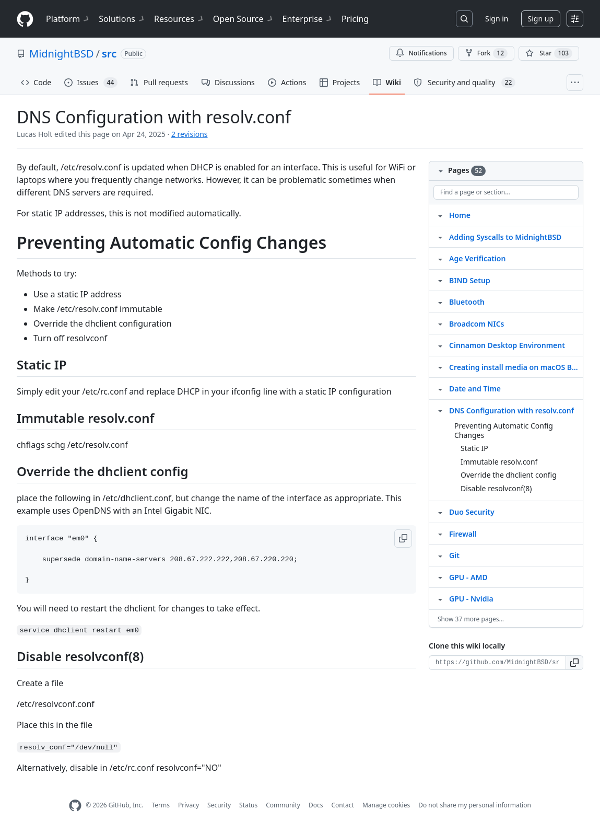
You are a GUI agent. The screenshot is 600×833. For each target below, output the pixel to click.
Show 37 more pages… (471, 619)
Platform (68, 19)
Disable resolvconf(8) (496, 488)
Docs (316, 805)
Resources (179, 19)
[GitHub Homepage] (75, 805)
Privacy (188, 805)
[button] (403, 538)
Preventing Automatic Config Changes (503, 430)
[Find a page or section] (506, 192)
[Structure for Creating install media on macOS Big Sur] (440, 366)
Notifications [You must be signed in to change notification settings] (421, 53)
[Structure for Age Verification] (440, 258)
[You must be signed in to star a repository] (549, 53)
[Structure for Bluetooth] (440, 301)
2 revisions (189, 134)
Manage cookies (386, 805)
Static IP (474, 448)
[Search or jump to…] (464, 19)
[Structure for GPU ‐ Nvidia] (440, 598)
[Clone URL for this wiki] (497, 662)
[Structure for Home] (440, 214)
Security (219, 805)
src (109, 54)
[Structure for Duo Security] (440, 511)
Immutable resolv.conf (499, 462)
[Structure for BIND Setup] (440, 280)
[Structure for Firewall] (440, 533)
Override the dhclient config (509, 475)
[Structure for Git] (440, 555)
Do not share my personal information (474, 805)
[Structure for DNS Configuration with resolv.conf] (440, 410)
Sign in (496, 19)
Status (248, 805)
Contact (342, 805)
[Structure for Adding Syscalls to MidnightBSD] (440, 236)
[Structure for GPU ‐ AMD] (440, 577)
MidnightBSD (61, 54)
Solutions (122, 19)
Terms (160, 805)
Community (283, 805)
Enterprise (308, 19)
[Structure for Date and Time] (440, 388)
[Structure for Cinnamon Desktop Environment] (440, 345)
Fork (486, 53)
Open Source (243, 19)
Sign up (541, 19)
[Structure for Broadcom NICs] (440, 323)
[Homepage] (25, 19)
